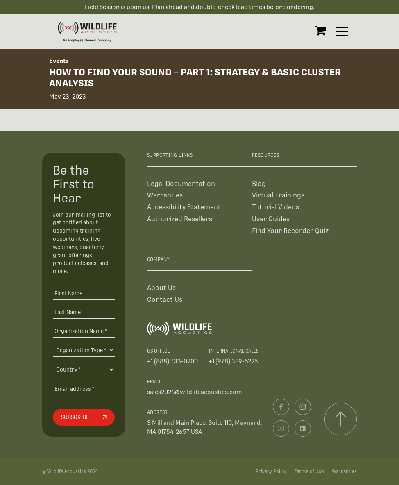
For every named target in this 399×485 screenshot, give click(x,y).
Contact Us (164, 300)
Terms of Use (309, 471)
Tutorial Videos (275, 207)
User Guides (271, 219)
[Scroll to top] (340, 419)
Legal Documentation (181, 183)
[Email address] (83, 388)
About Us (161, 288)
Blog (259, 183)
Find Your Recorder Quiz (290, 231)
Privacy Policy (271, 471)
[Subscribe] (83, 417)
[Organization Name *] (83, 331)
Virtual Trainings (278, 195)
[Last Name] (83, 312)
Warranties (165, 195)
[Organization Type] (83, 350)
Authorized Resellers (179, 219)
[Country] (83, 369)
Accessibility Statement (184, 207)
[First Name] (83, 293)
